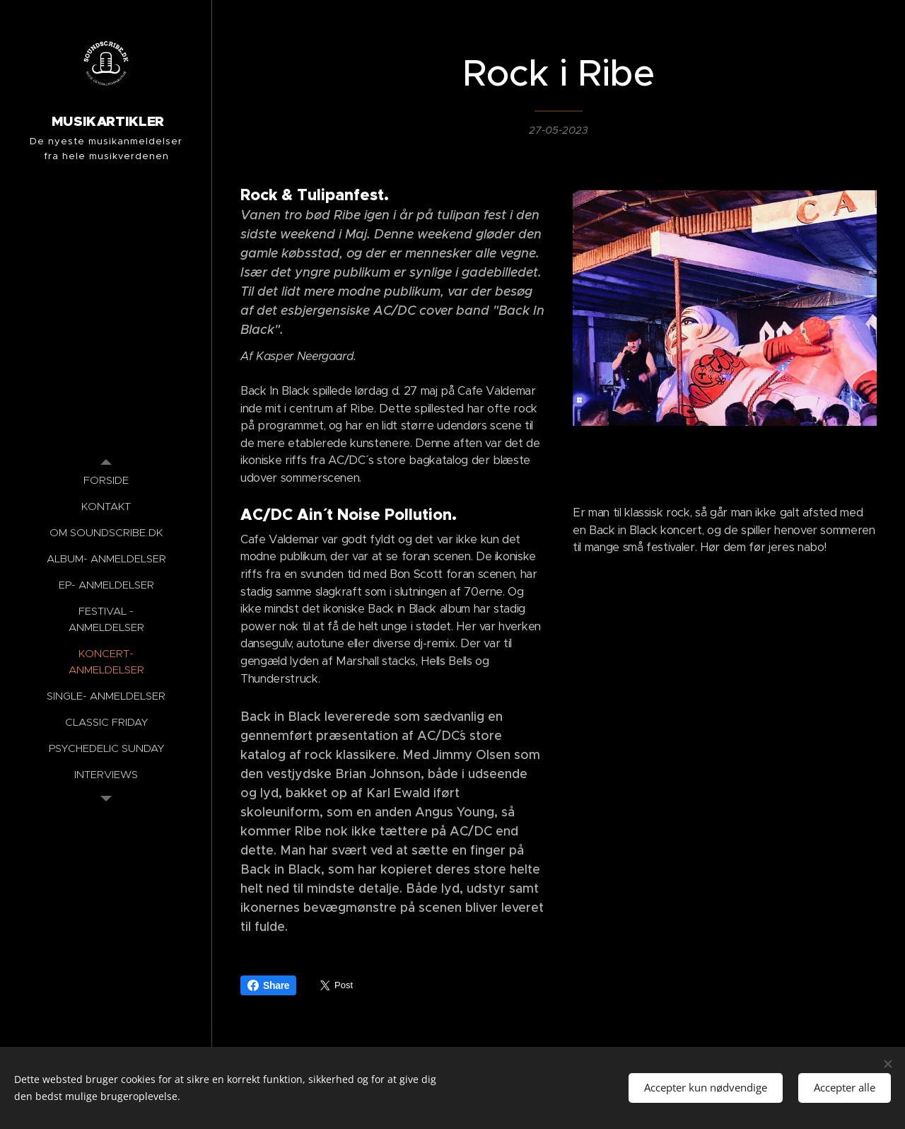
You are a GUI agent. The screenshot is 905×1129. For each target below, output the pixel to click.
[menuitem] (106, 480)
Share (268, 985)
